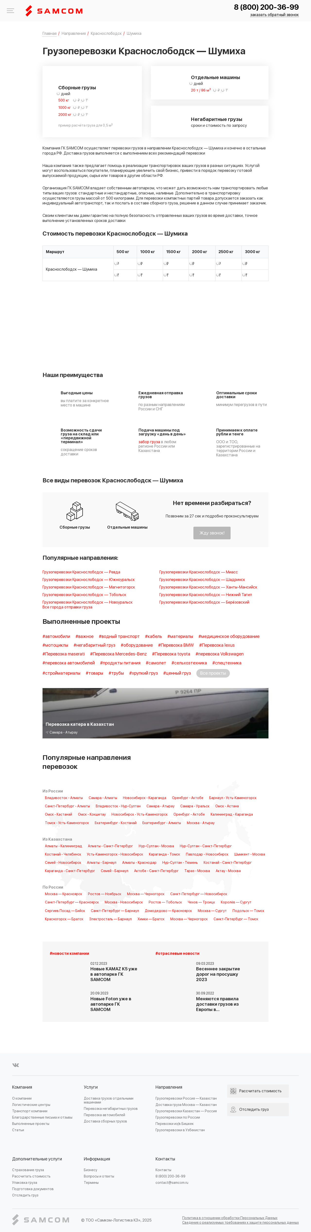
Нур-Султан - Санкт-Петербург (206, 846)
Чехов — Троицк (201, 902)
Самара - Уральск (194, 806)
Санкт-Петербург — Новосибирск (198, 894)
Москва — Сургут (212, 911)
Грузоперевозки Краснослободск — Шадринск (202, 579)
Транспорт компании (29, 1111)
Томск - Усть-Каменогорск (67, 823)
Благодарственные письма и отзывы (42, 1117)
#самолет (156, 663)
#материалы (180, 636)
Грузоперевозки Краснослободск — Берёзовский (204, 602)
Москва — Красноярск (63, 894)
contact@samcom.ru (172, 1182)
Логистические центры (31, 1104)
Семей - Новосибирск (63, 863)
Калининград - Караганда (232, 814)
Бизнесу (90, 1170)
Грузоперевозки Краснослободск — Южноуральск (89, 579)
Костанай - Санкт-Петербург (228, 863)
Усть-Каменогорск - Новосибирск (115, 854)
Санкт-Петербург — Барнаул (115, 911)
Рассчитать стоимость (31, 1176)
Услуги (91, 1087)
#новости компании (69, 953)
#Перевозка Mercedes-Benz (118, 654)
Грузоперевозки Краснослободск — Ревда (81, 572)
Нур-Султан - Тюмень (180, 863)
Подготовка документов (33, 1189)
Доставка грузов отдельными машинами (108, 1100)
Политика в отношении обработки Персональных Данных (229, 1218)
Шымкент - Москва (249, 854)
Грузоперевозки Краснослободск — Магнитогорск (89, 587)
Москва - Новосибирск (124, 902)
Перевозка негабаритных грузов (111, 1108)
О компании (22, 1098)
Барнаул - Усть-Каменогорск (233, 798)
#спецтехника (227, 663)
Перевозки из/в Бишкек (175, 1123)
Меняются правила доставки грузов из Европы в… (217, 1004)
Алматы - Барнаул (101, 863)
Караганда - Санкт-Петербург (70, 871)
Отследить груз (25, 1195)
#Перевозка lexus (217, 645)
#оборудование (137, 645)
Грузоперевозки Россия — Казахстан (186, 1098)
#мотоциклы (55, 645)
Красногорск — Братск (64, 919)
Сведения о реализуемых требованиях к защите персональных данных (240, 1222)
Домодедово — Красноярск (168, 911)
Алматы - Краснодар (139, 863)
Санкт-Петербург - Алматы (67, 806)
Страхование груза (28, 1170)
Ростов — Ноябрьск (104, 894)
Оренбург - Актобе (187, 798)
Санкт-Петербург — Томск (236, 919)
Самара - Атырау (160, 806)
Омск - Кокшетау (92, 814)
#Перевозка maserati (64, 654)
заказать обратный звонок (274, 15)
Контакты (165, 1159)
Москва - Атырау (201, 823)
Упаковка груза (24, 1182)
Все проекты (213, 673)
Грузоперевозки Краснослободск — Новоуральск (88, 602)
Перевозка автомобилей (104, 1115)
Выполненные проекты (30, 1123)
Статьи (18, 1130)
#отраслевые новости (177, 953)
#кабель (153, 636)
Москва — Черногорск (145, 894)
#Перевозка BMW (176, 645)
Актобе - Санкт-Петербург (156, 871)
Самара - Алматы (103, 798)
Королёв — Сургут (236, 902)
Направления (169, 1087)
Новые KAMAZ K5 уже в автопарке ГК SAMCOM (113, 974)
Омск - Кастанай (58, 814)
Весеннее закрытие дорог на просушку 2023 (218, 974)
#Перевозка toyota (171, 654)
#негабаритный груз (94, 645)
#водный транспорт (119, 636)
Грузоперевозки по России (178, 1117)
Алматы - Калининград (63, 846)
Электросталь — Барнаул (110, 919)
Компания (22, 1087)
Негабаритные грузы (216, 119)
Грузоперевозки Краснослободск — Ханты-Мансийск (208, 587)
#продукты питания (120, 663)
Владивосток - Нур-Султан (118, 806)
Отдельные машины (215, 77)
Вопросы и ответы (99, 1176)
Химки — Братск (151, 919)
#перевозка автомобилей (69, 663)
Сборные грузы (77, 88)
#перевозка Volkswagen (220, 654)
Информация (97, 1159)
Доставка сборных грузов (105, 1121)
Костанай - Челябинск (63, 854)
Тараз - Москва (197, 871)
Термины (91, 1182)
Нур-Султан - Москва (156, 846)
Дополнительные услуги (37, 1159)
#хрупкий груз (143, 673)
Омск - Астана (227, 806)
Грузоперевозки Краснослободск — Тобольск (84, 595)
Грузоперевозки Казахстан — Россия (186, 1111)
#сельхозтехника (189, 663)
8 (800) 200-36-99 (266, 7)
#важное (85, 636)
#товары (94, 673)
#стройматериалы (61, 673)
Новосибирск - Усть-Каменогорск (140, 814)
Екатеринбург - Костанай (116, 823)
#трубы (116, 673)
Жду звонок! (212, 533)
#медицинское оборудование (229, 636)
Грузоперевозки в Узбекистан (180, 1130)
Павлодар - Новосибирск (207, 854)
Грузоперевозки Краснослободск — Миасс (198, 572)
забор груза (149, 442)
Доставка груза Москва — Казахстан (186, 1104)
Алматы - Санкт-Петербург (110, 846)
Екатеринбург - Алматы (161, 823)
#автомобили (56, 636)
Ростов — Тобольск (165, 902)
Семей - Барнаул (114, 871)
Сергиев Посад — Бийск (65, 911)
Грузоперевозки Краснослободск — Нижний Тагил (205, 595)
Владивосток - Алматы (64, 798)
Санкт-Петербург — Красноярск (72, 902)
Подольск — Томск (248, 911)
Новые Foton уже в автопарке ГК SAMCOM (110, 1004)
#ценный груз (177, 673)
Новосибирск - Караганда (144, 798)
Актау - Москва (228, 871)
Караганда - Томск (164, 854)
